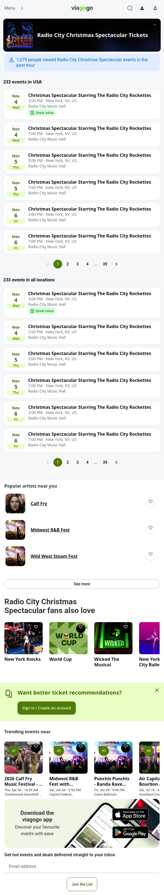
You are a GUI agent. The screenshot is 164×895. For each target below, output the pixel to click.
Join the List (82, 884)
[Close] (157, 690)
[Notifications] (155, 8)
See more (82, 584)
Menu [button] (14, 8)
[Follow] (150, 503)
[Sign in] (142, 8)
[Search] (130, 8)
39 (105, 264)
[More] (154, 24)
